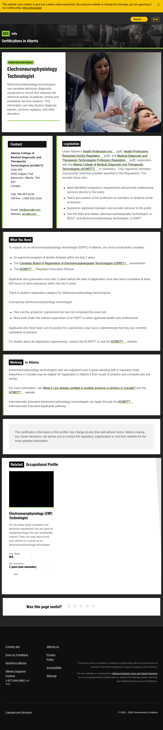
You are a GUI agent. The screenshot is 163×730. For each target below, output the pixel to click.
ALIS (29, 18)
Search (137, 19)
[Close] (158, 4)
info (9, 34)
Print (124, 19)
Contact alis (12, 646)
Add (108, 19)
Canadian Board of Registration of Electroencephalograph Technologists (75, 269)
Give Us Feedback (16, 654)
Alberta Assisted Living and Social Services (135, 673)
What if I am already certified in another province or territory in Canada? (88, 391)
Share (100, 19)
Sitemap (52, 675)
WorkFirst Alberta (15, 663)
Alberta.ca (53, 646)
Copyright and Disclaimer (18, 712)
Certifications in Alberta (20, 41)
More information (32, 7)
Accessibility (54, 667)
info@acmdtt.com (35, 210)
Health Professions (97, 158)
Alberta (12, 18)
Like (116, 19)
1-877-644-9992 (15, 680)
